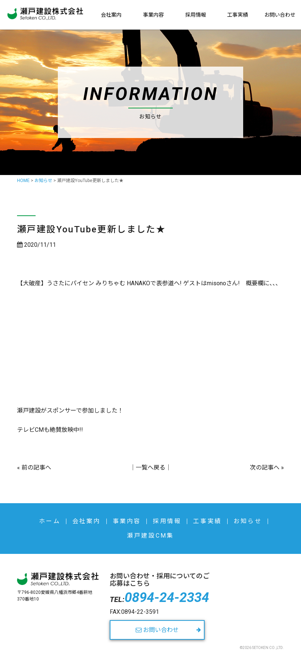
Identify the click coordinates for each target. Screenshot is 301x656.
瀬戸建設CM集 (150, 535)
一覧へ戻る (150, 467)
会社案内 (111, 15)
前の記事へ (36, 467)
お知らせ (248, 521)
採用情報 (195, 15)
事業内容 (153, 15)
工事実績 (237, 15)
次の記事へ (265, 467)
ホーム (49, 521)
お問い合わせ (279, 15)
